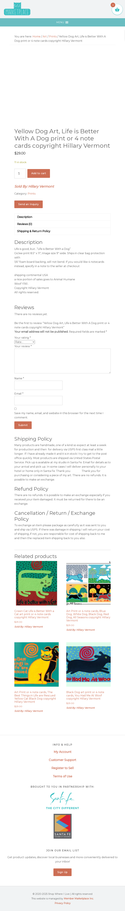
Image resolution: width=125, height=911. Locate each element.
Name (19, 378)
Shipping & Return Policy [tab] (33, 231)
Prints (53, 36)
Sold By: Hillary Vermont (34, 186)
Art (45, 36)
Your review (23, 346)
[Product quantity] (20, 173)
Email (18, 393)
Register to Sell (62, 768)
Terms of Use (62, 776)
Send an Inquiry (28, 204)
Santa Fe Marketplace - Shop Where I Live (17, 9)
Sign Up (62, 872)
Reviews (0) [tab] (24, 224)
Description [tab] (24, 217)
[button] (60, 22)
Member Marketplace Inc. (79, 898)
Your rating (22, 337)
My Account (62, 752)
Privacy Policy (63, 903)
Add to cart (38, 173)
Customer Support (62, 760)
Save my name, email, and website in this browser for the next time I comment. (58, 415)
